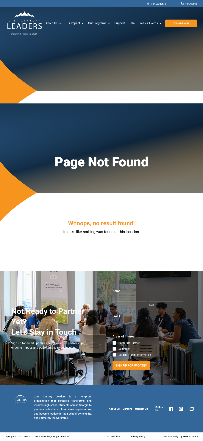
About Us (114, 408)
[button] (54, 23)
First (115, 305)
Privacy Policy (138, 436)
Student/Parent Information (134, 354)
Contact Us (141, 408)
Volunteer (124, 348)
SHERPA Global (190, 436)
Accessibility (113, 436)
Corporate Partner (129, 342)
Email (117, 316)
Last (151, 305)
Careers (127, 408)
